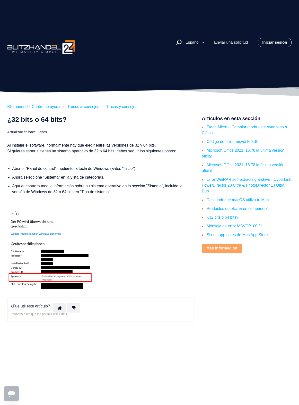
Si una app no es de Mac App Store (237, 235)
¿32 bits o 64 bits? (222, 217)
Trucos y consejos (121, 107)
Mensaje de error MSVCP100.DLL (236, 226)
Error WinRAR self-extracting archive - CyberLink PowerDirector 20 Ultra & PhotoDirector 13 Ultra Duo (246, 185)
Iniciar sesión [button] (274, 42)
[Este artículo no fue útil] (73, 308)
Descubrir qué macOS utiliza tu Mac (238, 200)
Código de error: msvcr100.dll (232, 142)
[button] (178, 42)
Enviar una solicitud (231, 42)
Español (193, 42)
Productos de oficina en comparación (239, 209)
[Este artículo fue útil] (59, 308)
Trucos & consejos (83, 107)
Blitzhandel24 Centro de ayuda (34, 107)
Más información (221, 248)
